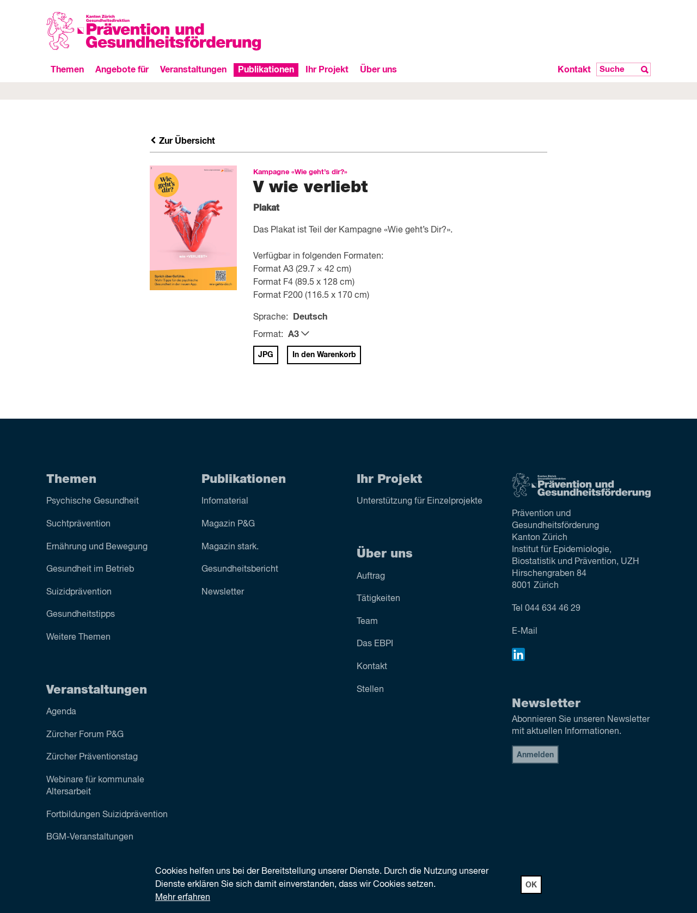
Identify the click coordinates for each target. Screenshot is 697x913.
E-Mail (524, 631)
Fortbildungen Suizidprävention (107, 815)
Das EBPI (375, 644)
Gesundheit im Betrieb (90, 569)
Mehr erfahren (182, 897)
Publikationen (266, 69)
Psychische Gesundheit (92, 501)
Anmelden (535, 755)
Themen (67, 69)
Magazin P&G (228, 524)
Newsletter (222, 592)
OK (531, 885)
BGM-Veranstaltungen (89, 837)
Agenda (61, 712)
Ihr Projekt (326, 69)
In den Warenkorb (324, 355)
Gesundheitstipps (80, 614)
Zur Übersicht (182, 141)
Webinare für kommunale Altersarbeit (95, 786)
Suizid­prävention (79, 592)
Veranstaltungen (193, 69)
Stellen (370, 689)
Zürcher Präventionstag (92, 757)
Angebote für (122, 69)
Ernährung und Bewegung (97, 547)
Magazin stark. (230, 547)
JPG (265, 355)
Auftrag (371, 576)
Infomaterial (224, 501)
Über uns (378, 69)
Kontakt (574, 69)
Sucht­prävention (78, 524)
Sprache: (270, 317)
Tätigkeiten (378, 599)
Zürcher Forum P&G (85, 735)
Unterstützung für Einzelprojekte (419, 501)
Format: (268, 334)
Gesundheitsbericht (239, 569)
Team (367, 621)
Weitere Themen (78, 637)
